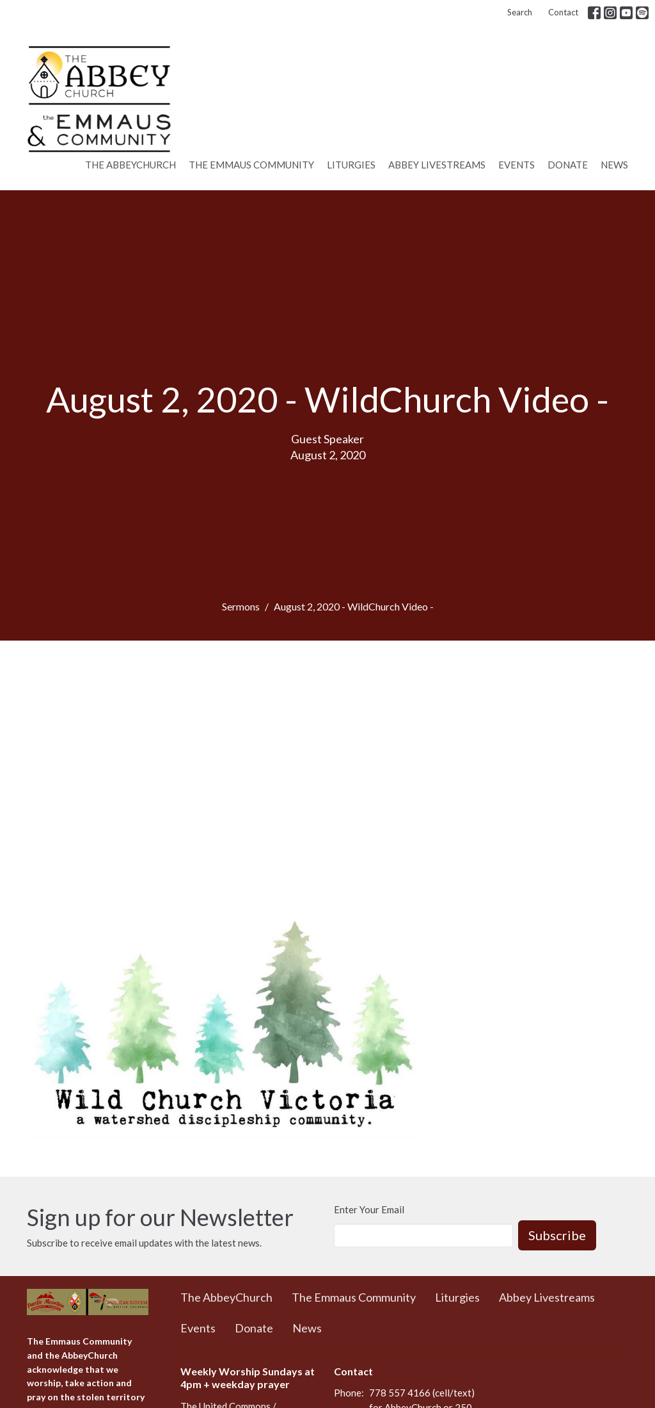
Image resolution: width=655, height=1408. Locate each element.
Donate (568, 164)
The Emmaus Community (251, 164)
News (614, 164)
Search (519, 12)
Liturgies (351, 164)
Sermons (241, 606)
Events (516, 164)
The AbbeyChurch (130, 164)
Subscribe (557, 1235)
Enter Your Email (369, 1209)
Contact (563, 12)
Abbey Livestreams (436, 164)
